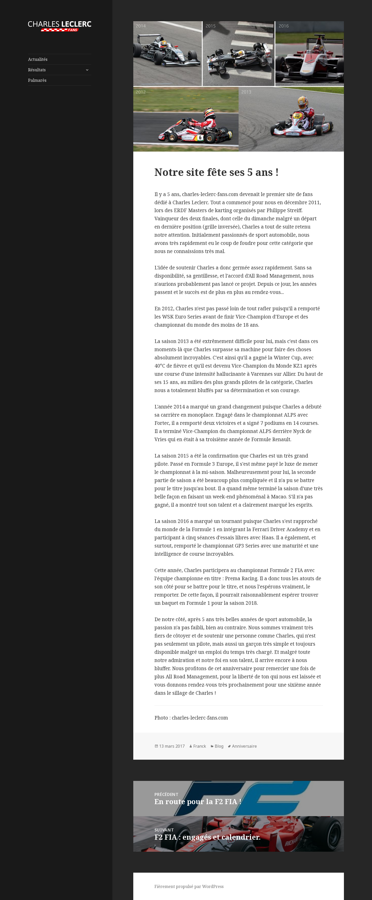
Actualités (37, 59)
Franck (199, 746)
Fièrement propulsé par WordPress (189, 886)
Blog (219, 746)
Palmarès (37, 80)
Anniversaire (244, 746)
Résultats (37, 70)
